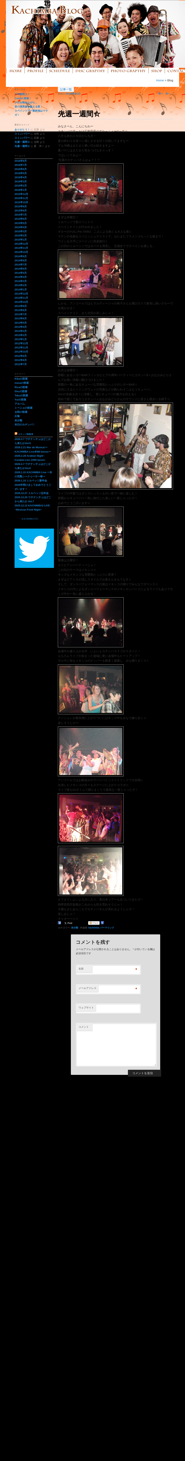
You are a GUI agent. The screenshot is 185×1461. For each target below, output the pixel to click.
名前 (81, 968)
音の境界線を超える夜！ (29, 106)
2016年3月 (21, 181)
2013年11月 (21, 297)
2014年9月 (21, 256)
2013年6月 (21, 318)
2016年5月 (21, 173)
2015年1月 (21, 239)
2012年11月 (21, 347)
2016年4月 (21, 177)
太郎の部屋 (21, 411)
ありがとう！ (22, 129)
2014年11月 (21, 247)
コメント (84, 1026)
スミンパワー (22, 133)
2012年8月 (21, 360)
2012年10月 (21, 351)
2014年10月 (21, 252)
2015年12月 (21, 194)
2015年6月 (21, 218)
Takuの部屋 (21, 395)
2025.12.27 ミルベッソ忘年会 (33, 493)
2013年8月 (21, 310)
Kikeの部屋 (21, 378)
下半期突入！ (22, 94)
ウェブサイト (86, 1007)
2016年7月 (21, 164)
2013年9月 (21, 306)
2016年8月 (21, 160)
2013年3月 (21, 331)
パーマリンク (107, 927)
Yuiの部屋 (20, 399)
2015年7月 (21, 214)
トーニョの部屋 (23, 407)
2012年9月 (21, 355)
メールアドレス (87, 988)
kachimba (93, 927)
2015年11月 (21, 198)
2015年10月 (21, 202)
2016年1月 (21, 189)
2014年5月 (21, 272)
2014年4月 (21, 276)
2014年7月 (21, 264)
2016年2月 (21, 185)
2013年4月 (21, 326)
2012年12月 (21, 343)
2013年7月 (21, 314)
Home (160, 80)
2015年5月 (21, 223)
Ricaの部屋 (21, 387)
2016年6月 (21, 169)
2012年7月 (21, 364)
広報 (17, 416)
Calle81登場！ (23, 98)
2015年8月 (21, 210)
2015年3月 (21, 231)
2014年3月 (21, 281)
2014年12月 (21, 243)
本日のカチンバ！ (25, 424)
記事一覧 (66, 89)
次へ (169, 93)
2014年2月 (21, 285)
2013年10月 (21, 301)
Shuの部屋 (21, 391)
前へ (159, 93)
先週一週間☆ (22, 141)
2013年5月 (21, 322)
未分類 (74, 927)
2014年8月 (21, 260)
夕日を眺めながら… (26, 102)
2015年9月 (21, 206)
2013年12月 (21, 293)
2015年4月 (21, 227)
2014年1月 (21, 289)
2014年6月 (21, 268)
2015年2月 (21, 235)
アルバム (20, 403)
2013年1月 (21, 339)
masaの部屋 (22, 382)
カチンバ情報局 (25, 434)
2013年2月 (21, 335)
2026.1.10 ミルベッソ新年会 (31, 480)
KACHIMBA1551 (30, 518)
